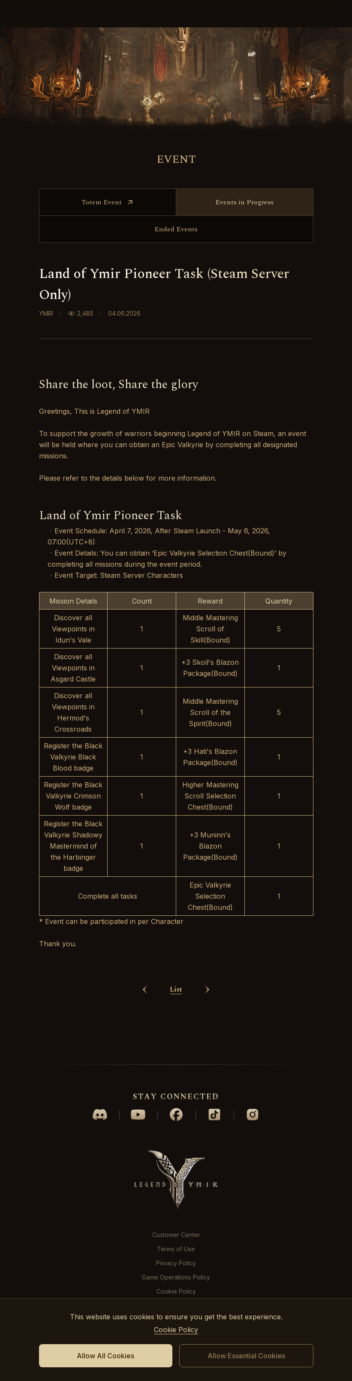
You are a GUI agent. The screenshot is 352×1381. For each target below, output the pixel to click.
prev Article (145, 1035)
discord (99, 1114)
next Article (207, 1035)
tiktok (214, 1114)
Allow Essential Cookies (246, 1355)
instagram (252, 1114)
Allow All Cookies (105, 1355)
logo (176, 13)
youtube (138, 1114)
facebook (176, 1114)
